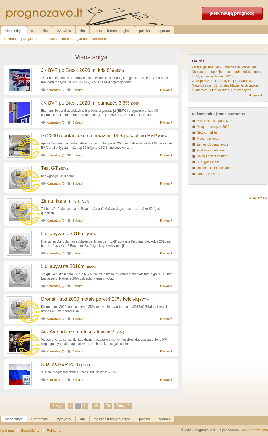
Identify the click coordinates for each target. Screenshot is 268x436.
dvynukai (251, 85)
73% (120, 332)
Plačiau (165, 89)
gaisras (208, 67)
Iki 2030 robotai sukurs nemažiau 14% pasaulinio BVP (99, 135)
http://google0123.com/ (57, 176)
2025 (229, 76)
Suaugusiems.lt (208, 162)
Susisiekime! (30, 430)
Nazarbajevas (201, 85)
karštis (196, 67)
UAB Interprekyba (254, 430)
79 (108, 406)
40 (96, 406)
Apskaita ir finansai (210, 150)
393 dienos (31, 181)
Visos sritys (14, 31)
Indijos (232, 81)
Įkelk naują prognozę (232, 13)
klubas (256, 72)
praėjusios (29, 39)
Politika (144, 31)
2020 (195, 76)
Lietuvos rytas (241, 90)
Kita (82, 31)
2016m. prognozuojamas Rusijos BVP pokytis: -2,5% (78, 372)
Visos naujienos (208, 138)
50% (119, 71)
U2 (216, 85)
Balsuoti (77, 89)
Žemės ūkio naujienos (212, 144)
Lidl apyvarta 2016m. (63, 233)
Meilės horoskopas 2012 (214, 121)
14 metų (34, 214)
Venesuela (249, 67)
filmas (219, 76)
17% (144, 299)
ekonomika (199, 90)
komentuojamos (74, 39)
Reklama (53, 430)
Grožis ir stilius (207, 133)
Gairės (198, 61)
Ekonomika (39, 31)
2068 (219, 67)
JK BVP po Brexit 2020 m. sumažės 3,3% (85, 103)
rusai (227, 72)
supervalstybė (219, 90)
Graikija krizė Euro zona (209, 81)
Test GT (49, 168)
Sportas (164, 31)
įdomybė (207, 76)
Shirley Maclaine (231, 85)
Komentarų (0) (56, 89)
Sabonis (245, 81)
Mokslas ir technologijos (112, 31)
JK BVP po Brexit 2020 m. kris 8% (77, 70)
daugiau (254, 95)
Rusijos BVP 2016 (60, 364)
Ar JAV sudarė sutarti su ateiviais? (77, 331)
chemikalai (232, 67)
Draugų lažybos (208, 174)
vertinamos (101, 39)
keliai (246, 72)
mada (237, 72)
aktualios (50, 39)
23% (85, 365)
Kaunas (197, 72)
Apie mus (7, 430)
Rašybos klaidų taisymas (214, 168)
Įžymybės (63, 31)
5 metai (34, 148)
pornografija (213, 72)
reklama (258, 198)
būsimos (9, 39)
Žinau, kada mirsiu (60, 201)
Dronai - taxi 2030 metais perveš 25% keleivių (90, 299)
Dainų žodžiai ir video (212, 156)
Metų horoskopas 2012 (213, 127)
